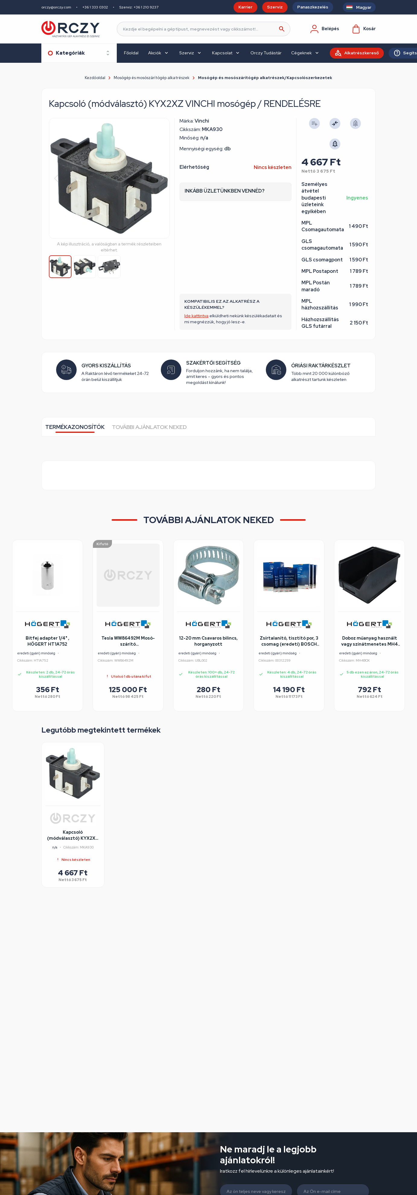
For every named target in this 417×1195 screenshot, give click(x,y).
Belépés (324, 29)
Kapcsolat (222, 53)
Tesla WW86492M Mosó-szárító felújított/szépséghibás (128, 641)
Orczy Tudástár (266, 53)
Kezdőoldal (95, 77)
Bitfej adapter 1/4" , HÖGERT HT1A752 (47, 641)
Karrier (245, 7)
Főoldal (131, 53)
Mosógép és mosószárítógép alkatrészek (151, 77)
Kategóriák (70, 53)
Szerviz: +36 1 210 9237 (138, 7)
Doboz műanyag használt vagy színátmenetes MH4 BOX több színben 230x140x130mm (369, 641)
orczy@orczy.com (56, 7)
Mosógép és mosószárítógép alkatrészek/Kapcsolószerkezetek (265, 77)
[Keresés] (203, 29)
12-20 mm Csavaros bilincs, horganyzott (208, 641)
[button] (162, 178)
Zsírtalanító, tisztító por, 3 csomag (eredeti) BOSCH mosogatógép (289, 641)
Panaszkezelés (312, 7)
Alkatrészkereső (361, 53)
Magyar (363, 7)
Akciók (154, 53)
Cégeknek (301, 53)
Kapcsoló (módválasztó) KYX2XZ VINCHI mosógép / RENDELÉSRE (72, 835)
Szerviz (275, 7)
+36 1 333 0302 (95, 7)
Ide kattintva (196, 315)
